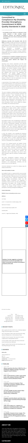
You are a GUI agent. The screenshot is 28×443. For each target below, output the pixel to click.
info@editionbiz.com (8, 360)
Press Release (8, 309)
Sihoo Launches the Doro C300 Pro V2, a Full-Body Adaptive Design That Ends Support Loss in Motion (15, 370)
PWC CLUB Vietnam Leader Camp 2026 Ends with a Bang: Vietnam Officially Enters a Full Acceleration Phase (15, 377)
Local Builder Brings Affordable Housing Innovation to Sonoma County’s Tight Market (20, 317)
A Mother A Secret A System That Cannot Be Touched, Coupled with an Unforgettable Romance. (14, 385)
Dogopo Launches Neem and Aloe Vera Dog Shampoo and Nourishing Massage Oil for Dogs (15, 400)
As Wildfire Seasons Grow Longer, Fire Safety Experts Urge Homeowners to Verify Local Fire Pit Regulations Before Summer (15, 415)
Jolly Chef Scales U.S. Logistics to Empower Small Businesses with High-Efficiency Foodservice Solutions (14, 407)
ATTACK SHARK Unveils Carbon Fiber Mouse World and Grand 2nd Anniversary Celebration (14, 392)
